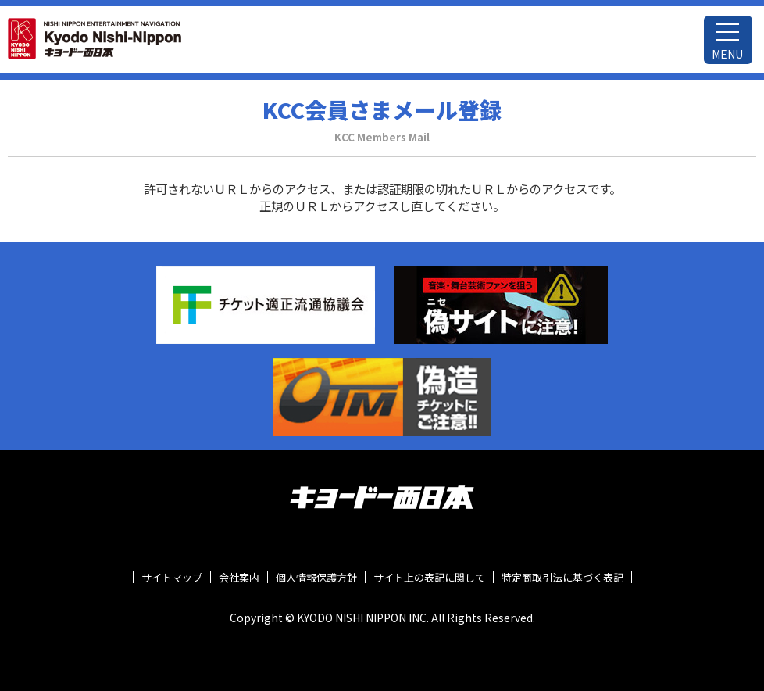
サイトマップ (171, 577)
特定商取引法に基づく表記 (562, 577)
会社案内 (239, 577)
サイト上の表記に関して (429, 577)
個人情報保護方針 (316, 577)
